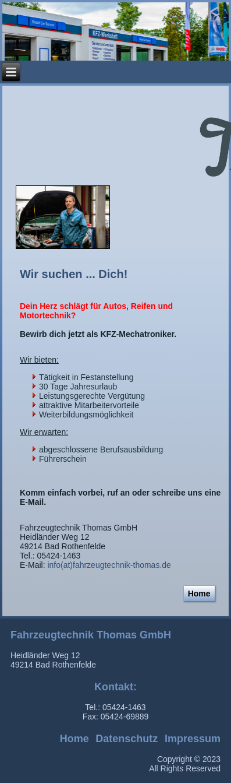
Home (199, 593)
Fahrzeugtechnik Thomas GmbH (90, 635)
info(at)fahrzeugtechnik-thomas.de (108, 565)
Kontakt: (115, 687)
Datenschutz (126, 739)
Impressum (193, 739)
